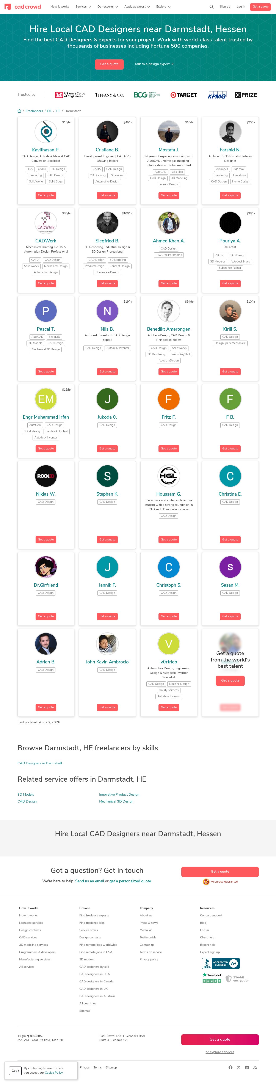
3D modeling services (33, 945)
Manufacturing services (34, 959)
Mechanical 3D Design (116, 801)
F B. (230, 417)
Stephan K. (107, 494)
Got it (15, 1071)
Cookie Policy (54, 1073)
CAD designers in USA (94, 974)
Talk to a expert (154, 64)
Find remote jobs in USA (95, 952)
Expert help (207, 945)
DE (49, 111)
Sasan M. (230, 585)
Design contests (30, 930)
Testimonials (148, 937)
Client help (207, 937)
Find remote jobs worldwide (98, 945)
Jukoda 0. (107, 417)
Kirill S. (230, 329)
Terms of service (151, 952)
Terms (98, 1067)
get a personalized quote (130, 881)
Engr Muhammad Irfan (46, 417)
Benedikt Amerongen (168, 329)
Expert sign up (210, 952)
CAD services (28, 937)
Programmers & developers (37, 952)
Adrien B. (45, 662)
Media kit (146, 930)
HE (58, 111)
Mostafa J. (169, 150)
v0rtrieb (169, 662)
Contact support (211, 915)
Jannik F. (107, 585)
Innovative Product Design (119, 795)
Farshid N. (230, 150)
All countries (87, 1003)
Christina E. (230, 494)
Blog (203, 923)
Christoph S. (168, 585)
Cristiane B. (107, 150)
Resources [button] (207, 908)
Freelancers (34, 111)
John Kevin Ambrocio (107, 662)
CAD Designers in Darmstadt (39, 763)
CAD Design (27, 801)
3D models (86, 959)
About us (146, 915)
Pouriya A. (230, 241)
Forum (204, 930)
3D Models (25, 795)
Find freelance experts (94, 915)
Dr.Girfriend (46, 585)
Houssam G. (168, 494)
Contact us (147, 945)
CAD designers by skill (94, 967)
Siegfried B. (107, 241)
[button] (83, 7)
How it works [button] (28, 908)
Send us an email (89, 881)
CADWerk (45, 241)
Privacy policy (149, 959)
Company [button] (146, 908)
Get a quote (260, 6)
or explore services (220, 1052)
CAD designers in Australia (97, 996)
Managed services (31, 923)
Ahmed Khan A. (169, 241)
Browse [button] (84, 908)
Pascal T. (46, 329)
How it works (28, 915)
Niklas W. (46, 494)
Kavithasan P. (46, 150)
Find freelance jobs (92, 923)
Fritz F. (169, 417)
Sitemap (84, 1011)
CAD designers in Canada (96, 981)
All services (26, 967)
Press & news (149, 923)
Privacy (84, 1067)
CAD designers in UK (93, 989)
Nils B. (107, 329)
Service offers (88, 930)
